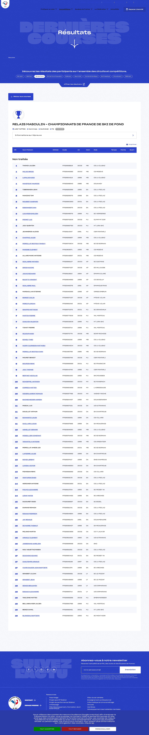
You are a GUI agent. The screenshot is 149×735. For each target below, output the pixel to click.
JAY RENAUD (27, 529)
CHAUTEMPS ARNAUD (31, 571)
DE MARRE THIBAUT (30, 535)
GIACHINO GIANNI (30, 565)
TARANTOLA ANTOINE (31, 451)
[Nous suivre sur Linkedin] (145, 2)
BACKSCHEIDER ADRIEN (32, 409)
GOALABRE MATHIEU (31, 271)
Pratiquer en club (48, 9)
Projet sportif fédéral (58, 709)
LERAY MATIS (28, 505)
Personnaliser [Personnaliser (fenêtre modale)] (102, 729)
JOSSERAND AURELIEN (32, 553)
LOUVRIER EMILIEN (30, 223)
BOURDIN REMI (29, 373)
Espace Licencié (134, 9)
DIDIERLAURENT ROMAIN (33, 403)
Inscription (130, 679)
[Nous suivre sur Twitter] (138, 2)
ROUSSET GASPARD (30, 211)
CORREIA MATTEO (30, 397)
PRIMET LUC (27, 229)
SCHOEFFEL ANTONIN (31, 391)
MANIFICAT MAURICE (31, 193)
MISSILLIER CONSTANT (32, 445)
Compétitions (64, 9)
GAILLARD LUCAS (30, 433)
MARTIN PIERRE (29, 325)
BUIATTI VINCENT (30, 289)
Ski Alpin (20, 86)
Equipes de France (82, 9)
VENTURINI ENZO (29, 487)
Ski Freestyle (105, 86)
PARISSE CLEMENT (30, 259)
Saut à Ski (77, 86)
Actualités (114, 9)
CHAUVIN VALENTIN (30, 331)
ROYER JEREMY (28, 469)
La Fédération (100, 9)
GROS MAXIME (28, 277)
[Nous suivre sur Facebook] (135, 2)
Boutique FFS (120, 2)
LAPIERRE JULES (29, 463)
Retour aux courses (21, 106)
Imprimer (131, 154)
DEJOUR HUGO (28, 343)
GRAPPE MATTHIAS (30, 319)
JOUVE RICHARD (29, 283)
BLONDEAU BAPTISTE (31, 625)
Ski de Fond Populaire (54, 86)
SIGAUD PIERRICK (30, 523)
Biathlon (29, 86)
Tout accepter (47, 729)
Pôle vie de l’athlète (95, 707)
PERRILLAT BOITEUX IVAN (33, 361)
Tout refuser (74, 729)
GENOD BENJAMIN (30, 595)
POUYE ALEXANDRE (30, 499)
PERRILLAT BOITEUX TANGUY (34, 253)
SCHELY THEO (28, 349)
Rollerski (68, 86)
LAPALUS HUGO (29, 187)
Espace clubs (108, 2)
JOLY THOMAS (28, 379)
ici (120, 688)
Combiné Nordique (91, 86)
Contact (29, 710)
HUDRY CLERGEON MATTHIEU (34, 355)
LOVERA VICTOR (29, 475)
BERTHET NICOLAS (30, 385)
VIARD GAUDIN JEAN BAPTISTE (35, 577)
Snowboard (117, 86)
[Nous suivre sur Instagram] (140, 2)
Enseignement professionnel (99, 709)
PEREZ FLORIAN (29, 313)
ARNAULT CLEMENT (30, 547)
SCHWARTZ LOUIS (30, 427)
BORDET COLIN (29, 307)
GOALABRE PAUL (29, 295)
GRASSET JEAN (29, 589)
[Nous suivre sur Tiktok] (142, 2)
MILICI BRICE (28, 181)
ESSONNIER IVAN (29, 217)
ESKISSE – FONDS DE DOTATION (90, 2)
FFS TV (130, 2)
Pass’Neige (53, 707)
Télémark (128, 86)
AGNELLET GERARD (30, 439)
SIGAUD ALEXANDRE (31, 601)
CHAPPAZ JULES (29, 247)
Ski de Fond (40, 86)
